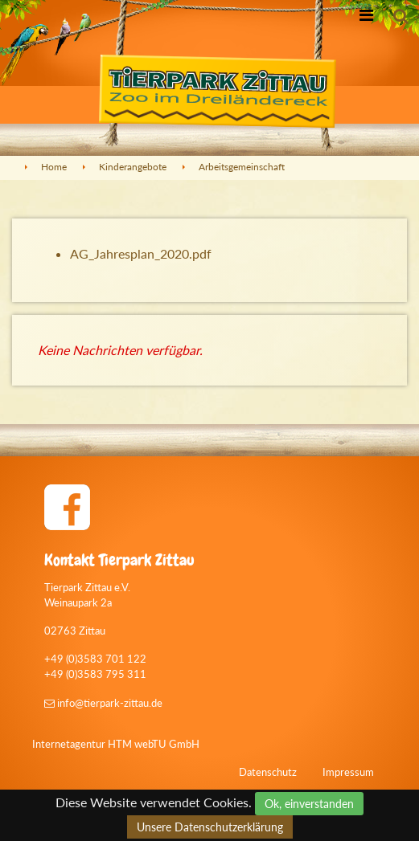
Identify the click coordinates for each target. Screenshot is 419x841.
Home (54, 167)
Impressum (348, 771)
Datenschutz (268, 771)
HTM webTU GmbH (153, 743)
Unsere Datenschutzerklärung (210, 827)
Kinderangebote (132, 167)
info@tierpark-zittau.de (103, 702)
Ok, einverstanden (309, 803)
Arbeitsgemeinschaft (242, 167)
